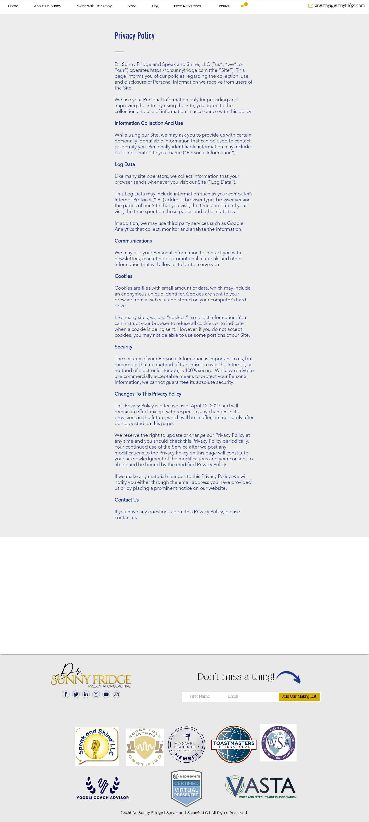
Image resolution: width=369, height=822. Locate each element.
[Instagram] (96, 694)
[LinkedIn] (86, 694)
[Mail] (116, 694)
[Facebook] (66, 694)
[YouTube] (106, 694)
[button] (187, 6)
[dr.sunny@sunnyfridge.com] (340, 6)
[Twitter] (76, 694)
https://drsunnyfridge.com (179, 70)
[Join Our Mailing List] (299, 697)
